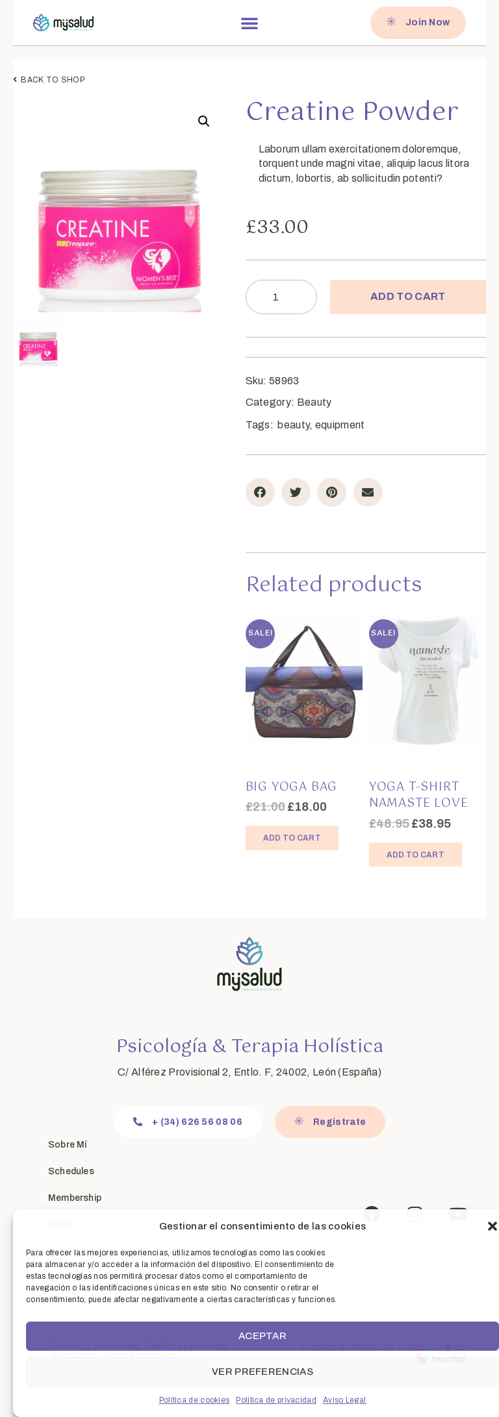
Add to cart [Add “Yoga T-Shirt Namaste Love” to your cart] (415, 854)
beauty (293, 424)
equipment (340, 424)
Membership (74, 1198)
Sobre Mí (67, 1145)
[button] (492, 1226)
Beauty (314, 402)
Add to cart (407, 296)
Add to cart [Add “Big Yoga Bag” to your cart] (292, 838)
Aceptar (262, 1336)
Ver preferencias (262, 1371)
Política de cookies (194, 1400)
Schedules (71, 1171)
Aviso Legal (344, 1400)
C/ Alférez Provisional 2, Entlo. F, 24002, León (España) (249, 1072)
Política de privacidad (276, 1400)
